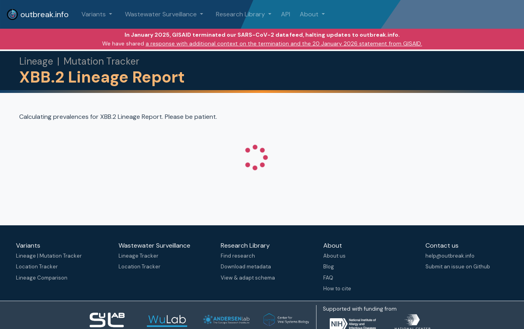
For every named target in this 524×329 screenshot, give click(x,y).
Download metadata (246, 266)
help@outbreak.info (450, 255)
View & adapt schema (248, 277)
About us (334, 255)
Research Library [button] (241, 14)
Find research (238, 255)
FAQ (328, 277)
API (285, 14)
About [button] (310, 14)
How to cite (337, 288)
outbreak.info (37, 14)
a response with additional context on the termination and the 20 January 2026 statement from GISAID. (284, 43)
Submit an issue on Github (457, 266)
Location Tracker (37, 266)
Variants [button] (94, 14)
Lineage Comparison (41, 277)
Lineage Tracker (138, 255)
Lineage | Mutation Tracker (49, 255)
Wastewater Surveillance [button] (161, 14)
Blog (328, 266)
